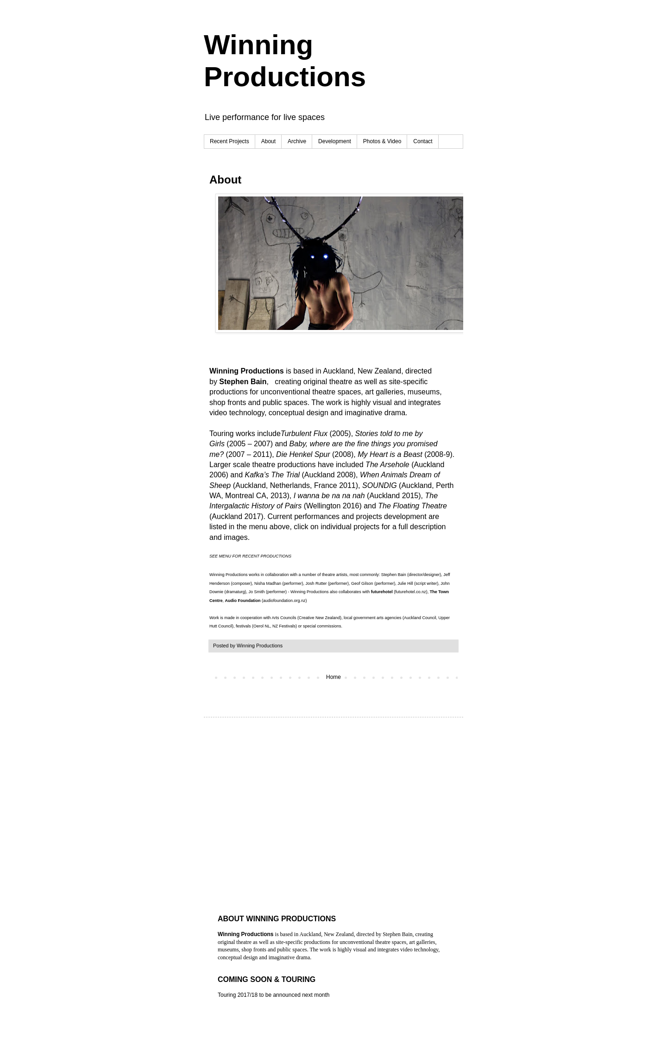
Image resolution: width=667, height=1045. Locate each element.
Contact (422, 141)
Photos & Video (382, 141)
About (268, 141)
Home (333, 677)
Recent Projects (229, 141)
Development (334, 141)
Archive (297, 141)
